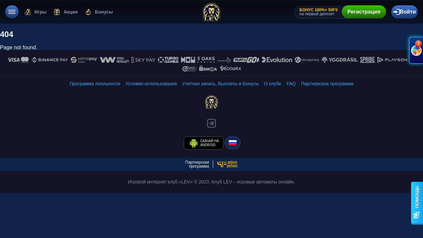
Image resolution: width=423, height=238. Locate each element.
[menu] (12, 12)
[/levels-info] (94, 83)
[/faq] (291, 83)
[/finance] (220, 83)
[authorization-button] (404, 12)
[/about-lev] (272, 83)
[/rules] (151, 83)
